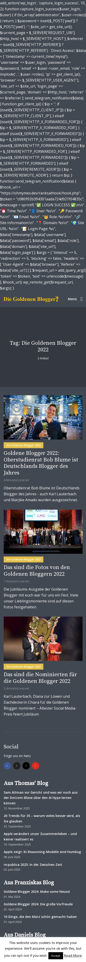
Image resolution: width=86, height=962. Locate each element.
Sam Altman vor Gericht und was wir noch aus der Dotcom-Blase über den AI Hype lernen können (41, 798)
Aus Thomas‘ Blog (26, 783)
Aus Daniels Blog (25, 935)
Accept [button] (55, 956)
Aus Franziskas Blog (29, 882)
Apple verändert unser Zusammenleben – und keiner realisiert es (40, 836)
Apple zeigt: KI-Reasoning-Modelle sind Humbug (42, 852)
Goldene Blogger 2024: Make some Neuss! (37, 891)
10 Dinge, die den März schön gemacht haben (40, 916)
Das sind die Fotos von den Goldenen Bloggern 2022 (37, 571)
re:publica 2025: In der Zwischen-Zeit (33, 864)
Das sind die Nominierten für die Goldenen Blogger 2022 (40, 678)
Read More (73, 955)
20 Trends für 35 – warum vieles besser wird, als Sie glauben (42, 818)
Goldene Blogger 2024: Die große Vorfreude (38, 904)
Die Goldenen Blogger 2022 (23, 445)
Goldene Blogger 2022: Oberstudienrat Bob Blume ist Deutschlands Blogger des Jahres (41, 463)
